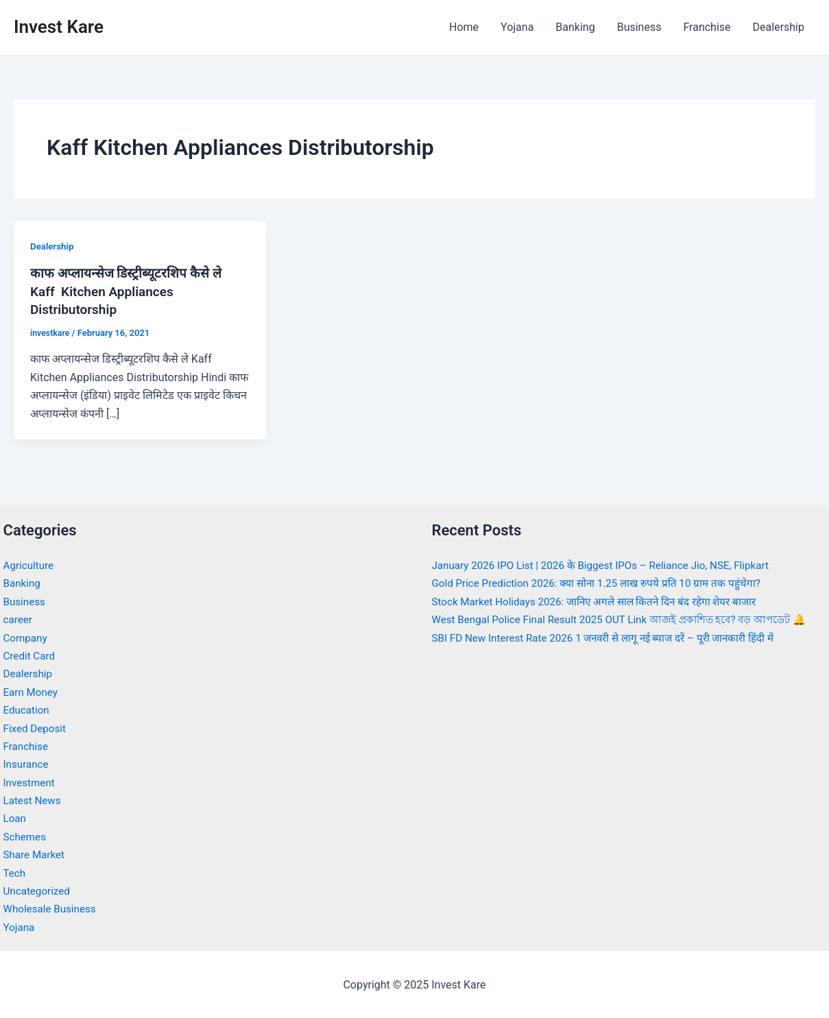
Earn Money (32, 690)
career (18, 618)
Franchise (706, 27)
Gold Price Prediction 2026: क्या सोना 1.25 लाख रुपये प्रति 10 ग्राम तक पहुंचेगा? (604, 581)
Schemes (26, 835)
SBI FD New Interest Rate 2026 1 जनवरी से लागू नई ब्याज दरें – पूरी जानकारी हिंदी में (614, 654)
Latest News (33, 798)
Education (27, 708)
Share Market (36, 853)
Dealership (778, 27)
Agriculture (30, 563)
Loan (15, 816)
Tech (15, 871)
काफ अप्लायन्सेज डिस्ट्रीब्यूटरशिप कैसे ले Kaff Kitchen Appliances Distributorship (130, 291)
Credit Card (30, 654)
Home (464, 27)
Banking (574, 27)
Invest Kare (59, 26)
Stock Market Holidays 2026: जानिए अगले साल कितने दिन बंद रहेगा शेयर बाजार (604, 600)
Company (26, 636)
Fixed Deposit (36, 727)
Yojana (517, 27)
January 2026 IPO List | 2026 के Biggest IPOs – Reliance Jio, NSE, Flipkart (609, 563)
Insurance (27, 762)
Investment (30, 781)
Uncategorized (38, 889)
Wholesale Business (52, 907)
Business (639, 27)
